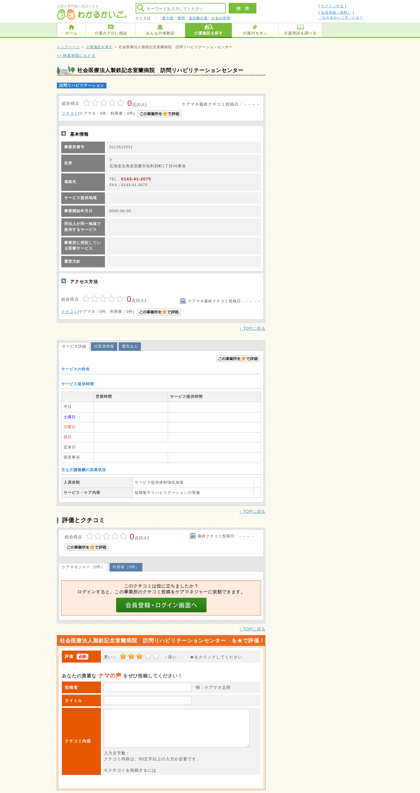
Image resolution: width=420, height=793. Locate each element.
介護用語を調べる (300, 33)
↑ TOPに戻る (252, 328)
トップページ (68, 47)
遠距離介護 (198, 18)
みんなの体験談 (160, 33)
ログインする (332, 6)
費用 (181, 18)
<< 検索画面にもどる (76, 56)
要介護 (168, 18)
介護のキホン (255, 33)
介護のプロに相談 (110, 33)
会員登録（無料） (336, 13)
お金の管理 (220, 18)
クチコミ (70, 113)
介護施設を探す (208, 33)
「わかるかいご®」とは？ (340, 17)
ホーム (71, 33)
